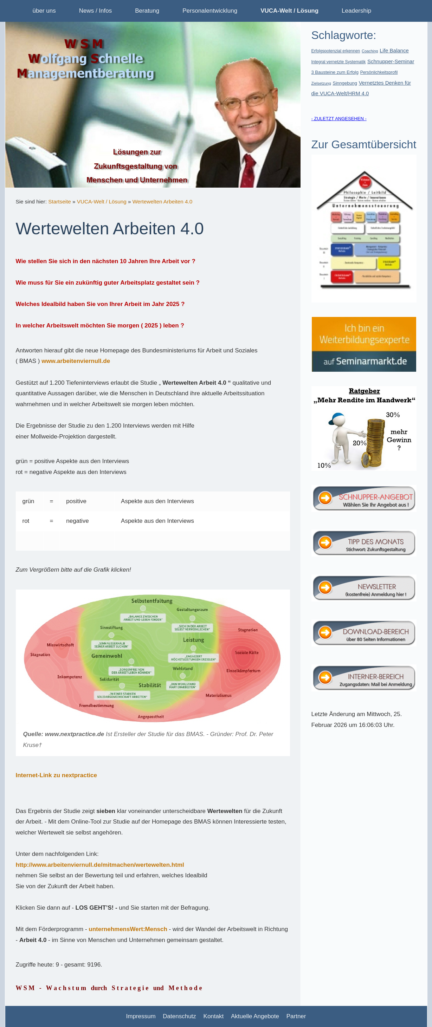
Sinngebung (345, 83)
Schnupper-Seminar (390, 61)
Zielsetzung (321, 83)
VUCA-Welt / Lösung (102, 201)
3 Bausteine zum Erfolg (335, 72)
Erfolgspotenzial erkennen (335, 50)
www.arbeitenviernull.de (75, 361)
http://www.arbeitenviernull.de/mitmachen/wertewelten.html (100, 865)
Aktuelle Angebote (255, 1016)
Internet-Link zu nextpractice (56, 775)
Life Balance (394, 50)
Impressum (141, 1016)
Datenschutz (179, 1016)
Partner (296, 1016)
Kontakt (214, 1016)
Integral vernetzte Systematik (338, 61)
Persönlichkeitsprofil (379, 72)
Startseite (59, 201)
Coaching (370, 51)
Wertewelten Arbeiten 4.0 (163, 201)
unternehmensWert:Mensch (128, 929)
